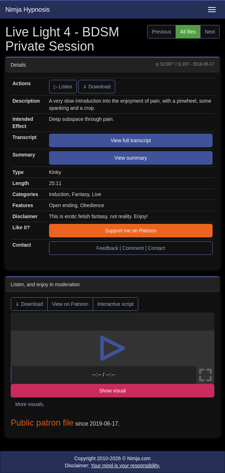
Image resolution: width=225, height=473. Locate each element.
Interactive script (115, 304)
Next (210, 32)
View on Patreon (70, 304)
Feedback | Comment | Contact (130, 248)
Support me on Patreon (130, 230)
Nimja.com (139, 458)
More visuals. (29, 404)
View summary (130, 158)
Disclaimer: (112, 465)
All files (188, 32)
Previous (161, 32)
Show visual (112, 391)
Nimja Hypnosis (27, 9)
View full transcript (131, 140)
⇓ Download (97, 86)
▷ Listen (63, 86)
